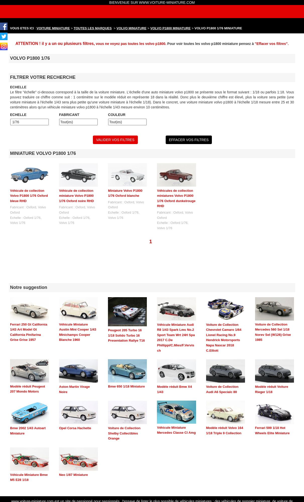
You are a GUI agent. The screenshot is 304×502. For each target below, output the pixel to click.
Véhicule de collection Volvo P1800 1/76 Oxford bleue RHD (29, 196)
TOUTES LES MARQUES (93, 28)
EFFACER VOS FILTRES (189, 140)
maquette (220, 493)
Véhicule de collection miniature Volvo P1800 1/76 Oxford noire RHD (76, 196)
